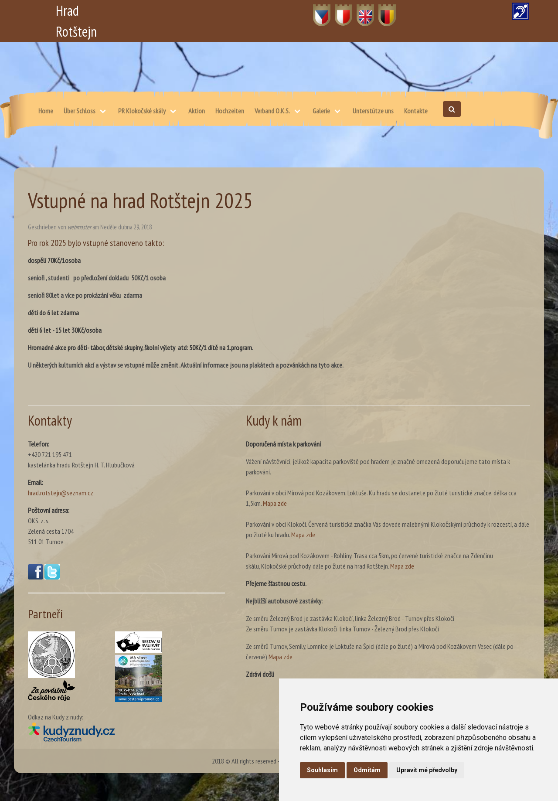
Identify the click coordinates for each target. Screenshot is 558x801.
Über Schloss (79, 110)
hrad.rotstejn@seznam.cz (60, 492)
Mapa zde (275, 503)
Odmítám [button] (367, 770)
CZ (316, 10)
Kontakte (416, 110)
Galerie (321, 110)
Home (45, 110)
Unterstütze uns (373, 110)
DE (382, 10)
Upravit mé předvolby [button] (426, 770)
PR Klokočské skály (142, 110)
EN (360, 10)
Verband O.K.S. (272, 110)
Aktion (196, 110)
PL (338, 10)
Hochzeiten (229, 110)
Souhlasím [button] (322, 770)
